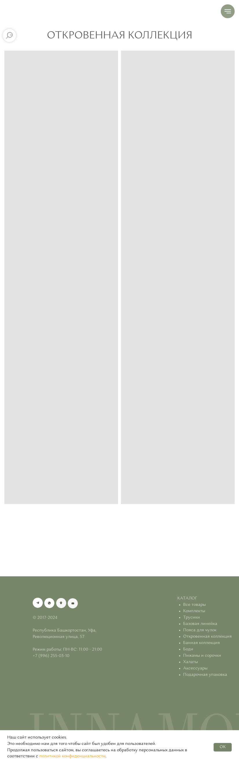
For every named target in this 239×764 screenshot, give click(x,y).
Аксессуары (195, 668)
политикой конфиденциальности (72, 756)
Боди (188, 649)
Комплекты (194, 611)
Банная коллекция (201, 643)
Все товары (194, 605)
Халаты (190, 662)
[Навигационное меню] (228, 11)
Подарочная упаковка (205, 675)
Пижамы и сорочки (202, 656)
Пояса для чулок (199, 630)
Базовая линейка (200, 624)
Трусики (191, 617)
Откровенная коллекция (207, 636)
